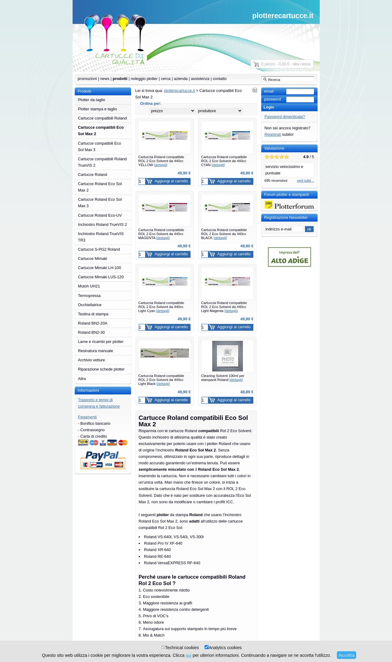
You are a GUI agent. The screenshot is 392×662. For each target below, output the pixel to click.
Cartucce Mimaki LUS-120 (101, 277)
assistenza (200, 78)
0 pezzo (268, 64)
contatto (220, 78)
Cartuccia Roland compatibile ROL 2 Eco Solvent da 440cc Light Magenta (224, 306)
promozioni (87, 78)
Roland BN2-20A (92, 323)
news (104, 78)
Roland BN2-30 (91, 332)
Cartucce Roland (92, 174)
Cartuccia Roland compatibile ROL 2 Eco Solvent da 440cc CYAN (224, 160)
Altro (82, 378)
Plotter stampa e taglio (97, 109)
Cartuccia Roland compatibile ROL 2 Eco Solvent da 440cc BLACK (224, 233)
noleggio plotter (144, 78)
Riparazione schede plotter (101, 369)
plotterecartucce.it (283, 16)
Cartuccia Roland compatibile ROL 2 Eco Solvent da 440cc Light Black (161, 379)
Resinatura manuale (95, 350)
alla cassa (302, 64)
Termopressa (89, 295)
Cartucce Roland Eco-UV (100, 215)
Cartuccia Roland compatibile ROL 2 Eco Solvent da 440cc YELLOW (161, 160)
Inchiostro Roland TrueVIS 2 (102, 224)
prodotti (120, 78)
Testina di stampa (93, 314)
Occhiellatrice (90, 304)
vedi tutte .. (305, 180)
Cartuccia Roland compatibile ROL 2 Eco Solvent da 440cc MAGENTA (161, 233)
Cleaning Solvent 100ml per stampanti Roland (222, 378)
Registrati (273, 134)
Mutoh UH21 (89, 286)
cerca (165, 78)
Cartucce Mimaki (92, 258)
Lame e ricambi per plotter (101, 341)
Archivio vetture (91, 360)
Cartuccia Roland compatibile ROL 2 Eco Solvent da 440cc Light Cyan (161, 306)
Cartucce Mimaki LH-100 (99, 267)
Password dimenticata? (285, 116)
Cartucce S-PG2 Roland (99, 249)
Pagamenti (87, 417)
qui (188, 655)
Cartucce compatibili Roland (102, 118)
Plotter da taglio (91, 99)
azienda (181, 78)
